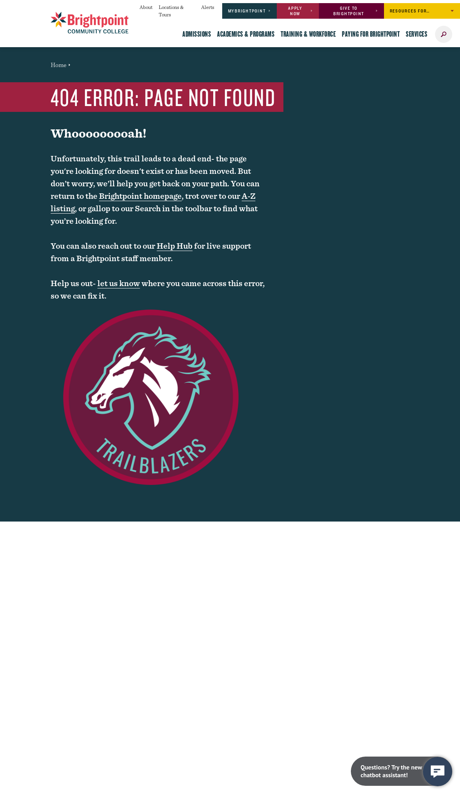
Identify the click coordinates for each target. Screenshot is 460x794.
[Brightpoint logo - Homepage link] (90, 23)
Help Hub (175, 246)
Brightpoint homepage (140, 196)
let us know (118, 283)
